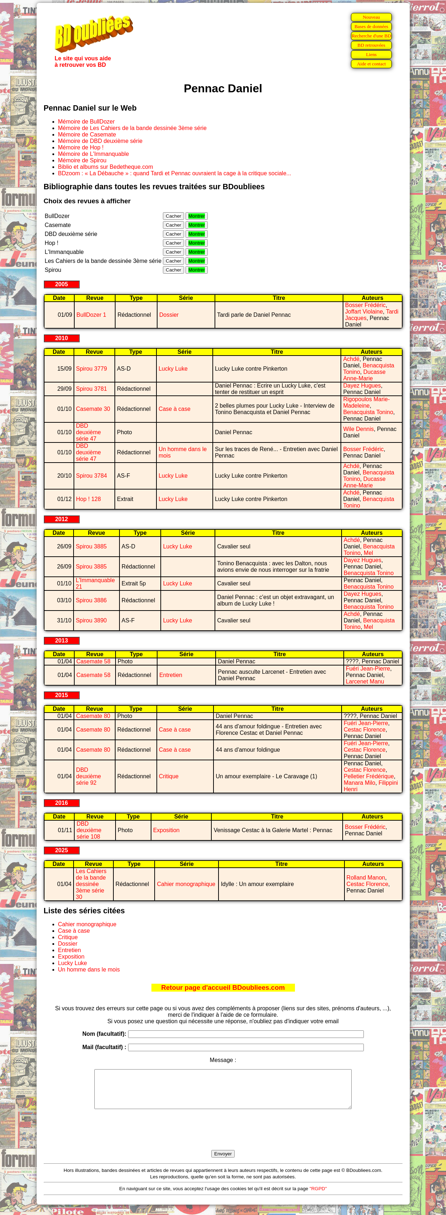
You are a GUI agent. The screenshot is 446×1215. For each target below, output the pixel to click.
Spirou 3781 (91, 389)
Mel (368, 553)
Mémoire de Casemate (87, 134)
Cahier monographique (186, 884)
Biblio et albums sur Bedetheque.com (105, 167)
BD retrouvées (371, 45)
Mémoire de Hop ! (81, 147)
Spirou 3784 (91, 476)
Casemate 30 (93, 409)
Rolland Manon (366, 878)
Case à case (175, 409)
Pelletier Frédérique (369, 776)
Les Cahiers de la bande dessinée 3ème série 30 (91, 884)
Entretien (170, 675)
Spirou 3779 (91, 369)
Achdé (351, 359)
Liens (371, 54)
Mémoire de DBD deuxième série (100, 141)
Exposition (166, 830)
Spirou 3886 (91, 600)
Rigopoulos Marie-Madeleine (366, 402)
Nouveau (371, 17)
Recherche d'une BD (371, 35)
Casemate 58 (93, 661)
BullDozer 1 (91, 315)
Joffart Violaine (364, 312)
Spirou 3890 (91, 620)
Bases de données (371, 26)
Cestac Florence (365, 730)
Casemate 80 (93, 716)
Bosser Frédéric (365, 305)
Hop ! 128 (88, 499)
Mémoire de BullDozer (86, 122)
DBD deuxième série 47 (88, 432)
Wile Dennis (358, 429)
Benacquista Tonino (368, 412)
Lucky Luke (173, 369)
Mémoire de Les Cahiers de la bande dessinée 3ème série (132, 128)
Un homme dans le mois (89, 969)
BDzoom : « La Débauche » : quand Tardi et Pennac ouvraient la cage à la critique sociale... (174, 173)
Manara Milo (359, 783)
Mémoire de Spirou (82, 160)
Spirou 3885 (91, 546)
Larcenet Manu (365, 681)
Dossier (169, 315)
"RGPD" (318, 1196)
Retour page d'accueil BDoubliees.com (223, 987)
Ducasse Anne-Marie (364, 375)
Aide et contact (371, 63)
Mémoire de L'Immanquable (93, 154)
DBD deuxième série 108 (88, 830)
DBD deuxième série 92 (88, 776)
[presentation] (223, 1138)
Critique (169, 776)
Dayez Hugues (362, 385)
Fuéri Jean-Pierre (368, 669)
